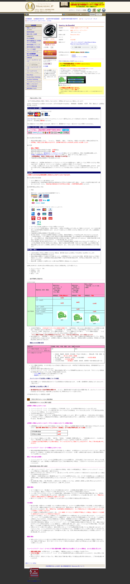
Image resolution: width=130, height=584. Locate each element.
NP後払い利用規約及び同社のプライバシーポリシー (45, 154)
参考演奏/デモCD (31, 88)
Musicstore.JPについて (78, 566)
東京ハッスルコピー (32, 84)
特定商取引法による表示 (53, 566)
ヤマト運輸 (37, 373)
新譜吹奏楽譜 (30, 32)
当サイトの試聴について (34, 581)
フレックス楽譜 (31, 49)
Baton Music (30, 75)
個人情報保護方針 (66, 566)
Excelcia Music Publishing (33, 77)
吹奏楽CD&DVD (39, 19)
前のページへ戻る (31, 563)
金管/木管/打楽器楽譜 (53, 19)
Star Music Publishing (32, 79)
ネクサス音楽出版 (32, 86)
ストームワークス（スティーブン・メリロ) (39, 20)
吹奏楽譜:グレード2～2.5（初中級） (80, 56)
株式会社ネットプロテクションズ (53, 153)
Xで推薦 (45, 66)
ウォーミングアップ (32, 51)
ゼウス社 (29, 119)
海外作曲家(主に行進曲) (33, 47)
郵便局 (36, 375)
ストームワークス (32, 71)
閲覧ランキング (31, 28)
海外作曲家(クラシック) (33, 44)
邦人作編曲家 (30, 38)
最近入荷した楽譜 (32, 34)
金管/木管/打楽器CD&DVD (69, 19)
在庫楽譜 (29, 57)
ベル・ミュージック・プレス (89, 19)
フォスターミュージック (34, 81)
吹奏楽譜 (29, 19)
